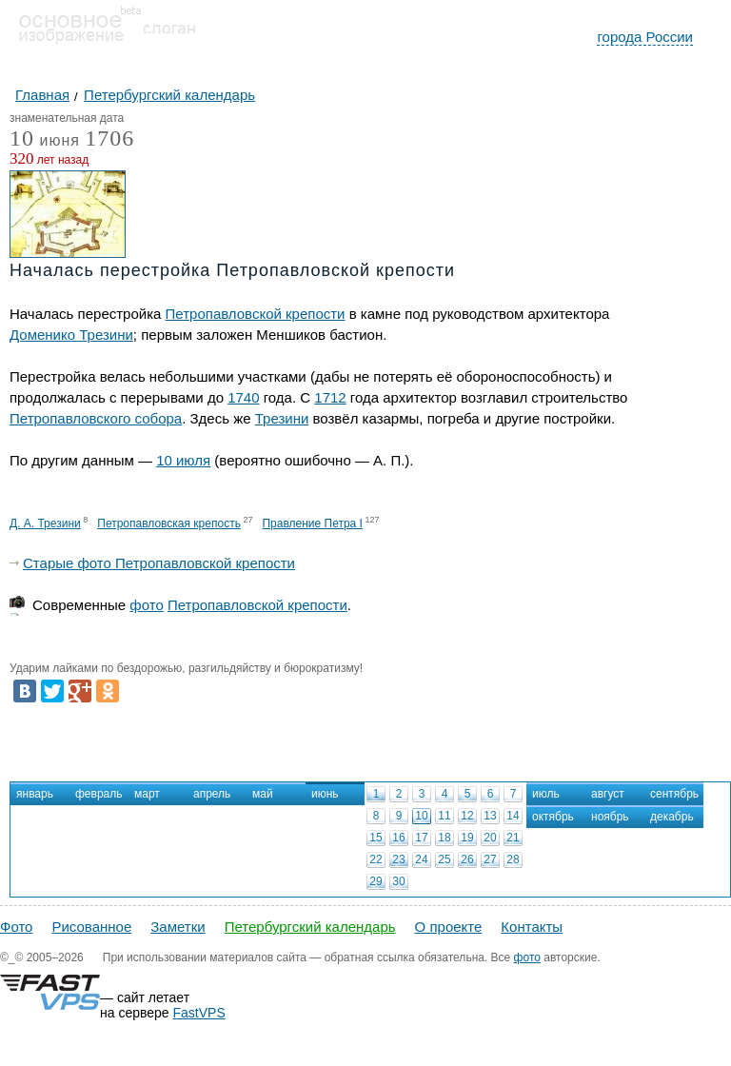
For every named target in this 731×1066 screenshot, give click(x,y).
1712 (330, 397)
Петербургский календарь (310, 926)
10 (421, 815)
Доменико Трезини (71, 334)
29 (375, 881)
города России (645, 37)
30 (398, 881)
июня (45, 141)
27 (490, 859)
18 (444, 837)
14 (512, 815)
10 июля (183, 460)
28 (512, 859)
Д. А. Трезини (45, 523)
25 (444, 859)
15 (375, 837)
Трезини (282, 418)
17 (421, 837)
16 (398, 837)
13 (490, 815)
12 (467, 815)
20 (490, 837)
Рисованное (91, 926)
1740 (243, 397)
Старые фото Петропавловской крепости (159, 563)
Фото (16, 926)
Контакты (532, 926)
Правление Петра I (312, 523)
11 (444, 815)
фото (146, 605)
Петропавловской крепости (256, 314)
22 (375, 859)
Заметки (177, 926)
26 (467, 859)
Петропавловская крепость (169, 523)
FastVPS (199, 1012)
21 (512, 837)
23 (398, 859)
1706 (109, 138)
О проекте (449, 926)
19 (467, 837)
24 (421, 859)
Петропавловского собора (96, 418)
